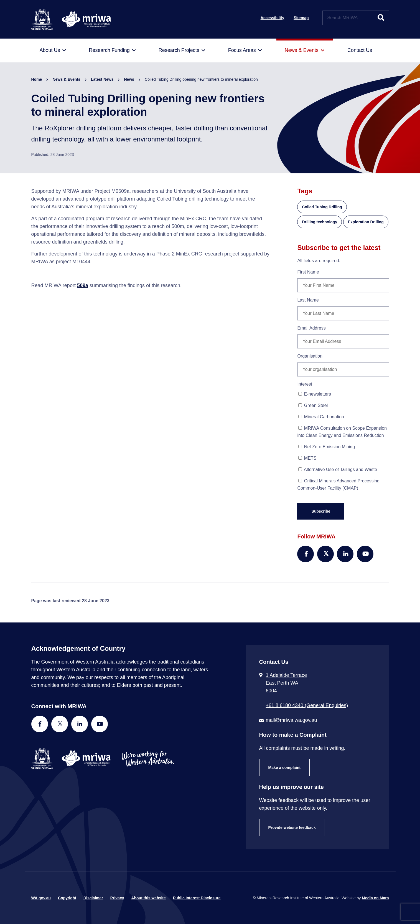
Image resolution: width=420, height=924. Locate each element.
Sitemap (301, 18)
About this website (148, 898)
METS (307, 458)
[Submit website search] (381, 18)
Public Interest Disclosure (197, 898)
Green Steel (313, 405)
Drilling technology (319, 222)
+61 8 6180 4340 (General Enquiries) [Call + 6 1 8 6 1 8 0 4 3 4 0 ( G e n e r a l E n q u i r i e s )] (307, 705)
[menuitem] (52, 50)
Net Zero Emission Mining (326, 446)
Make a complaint (284, 767)
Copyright (67, 898)
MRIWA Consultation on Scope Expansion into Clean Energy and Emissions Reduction (342, 432)
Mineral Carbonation (321, 416)
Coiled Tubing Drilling (322, 207)
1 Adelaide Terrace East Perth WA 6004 (286, 682)
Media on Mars (375, 898)
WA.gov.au (41, 898)
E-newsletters (314, 394)
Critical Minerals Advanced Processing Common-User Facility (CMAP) (338, 484)
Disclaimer (93, 898)
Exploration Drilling (366, 222)
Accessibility (272, 18)
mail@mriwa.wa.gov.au (291, 720)
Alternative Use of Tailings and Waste (337, 469)
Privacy (117, 898)
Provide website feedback (292, 827)
